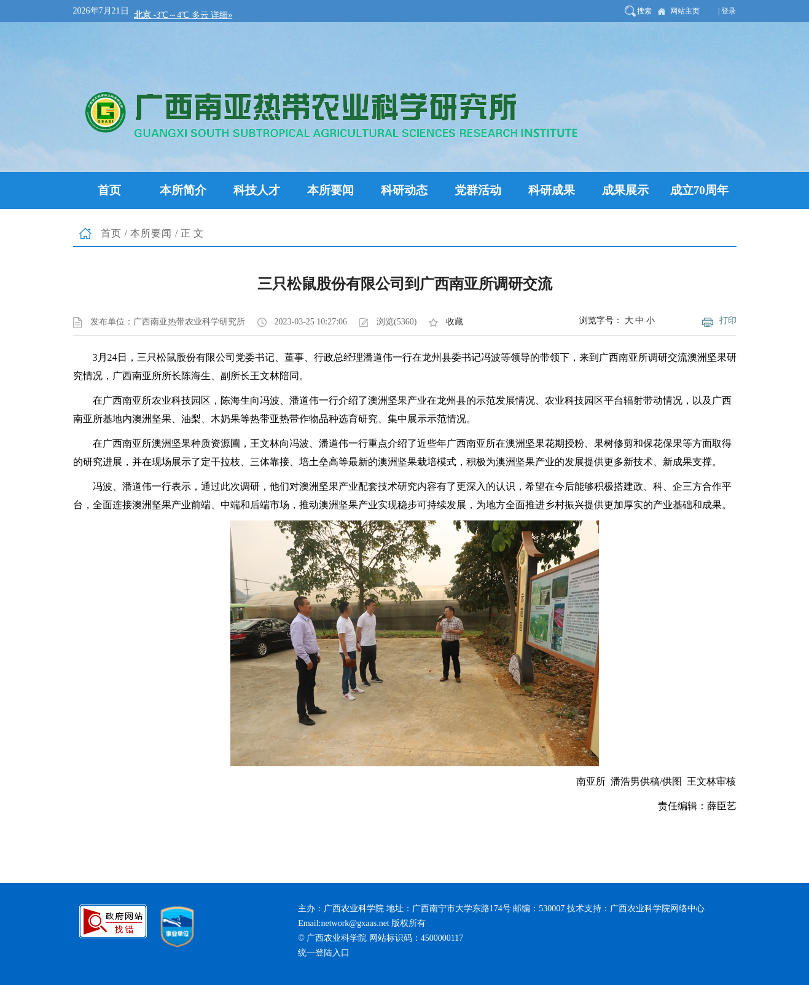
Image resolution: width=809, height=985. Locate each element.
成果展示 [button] (625, 190)
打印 (728, 320)
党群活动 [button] (478, 190)
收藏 (454, 321)
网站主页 (685, 11)
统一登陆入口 (324, 952)
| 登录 (727, 11)
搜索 (644, 11)
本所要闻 (151, 233)
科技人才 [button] (256, 190)
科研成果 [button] (551, 190)
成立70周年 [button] (699, 190)
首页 (111, 233)
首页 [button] (109, 190)
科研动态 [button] (404, 190)
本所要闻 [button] (330, 190)
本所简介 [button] (183, 190)
